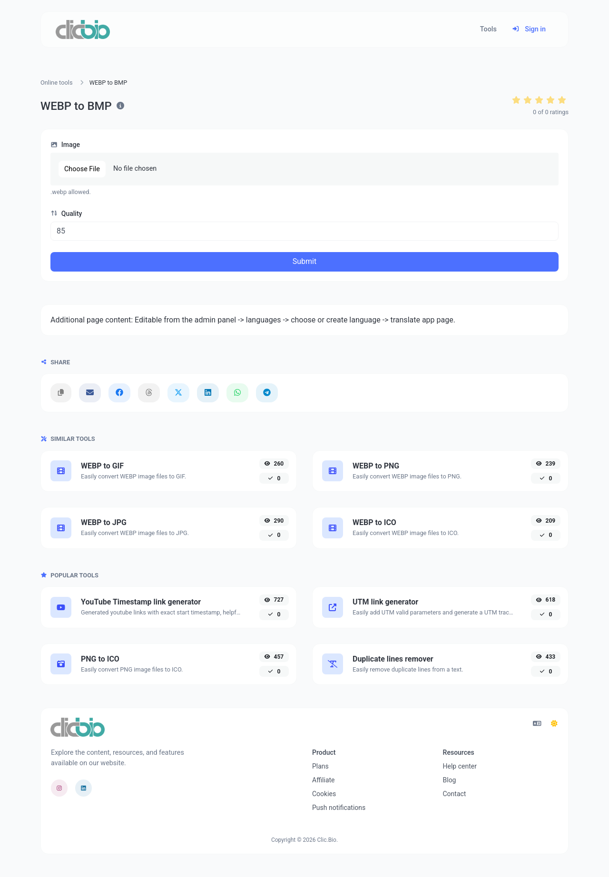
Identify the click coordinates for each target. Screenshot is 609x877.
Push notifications (338, 807)
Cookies (324, 794)
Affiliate (323, 780)
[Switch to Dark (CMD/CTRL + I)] (554, 724)
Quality (66, 213)
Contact (454, 794)
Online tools (56, 82)
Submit (304, 261)
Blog (449, 780)
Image (65, 144)
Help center (460, 766)
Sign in (529, 29)
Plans (320, 766)
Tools (488, 29)
